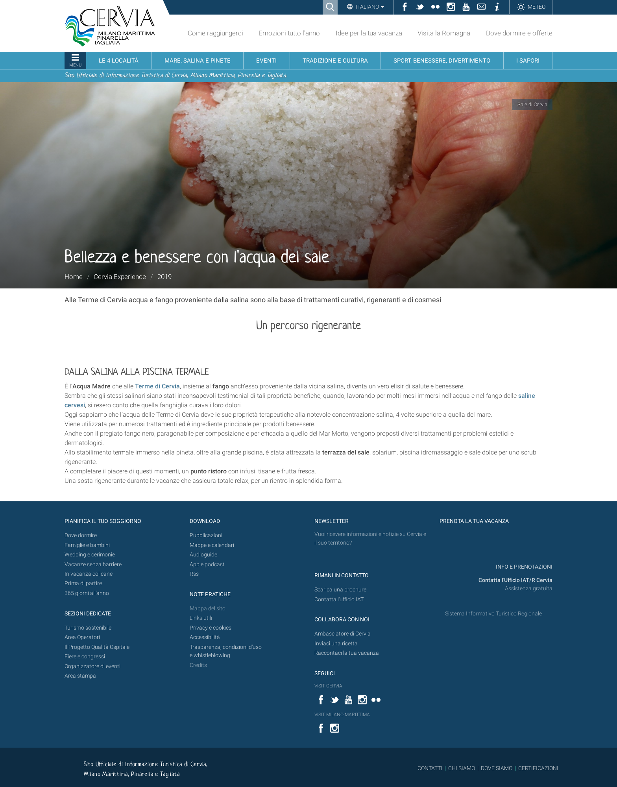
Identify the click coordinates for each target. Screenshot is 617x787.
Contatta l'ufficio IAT (339, 599)
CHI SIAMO (461, 768)
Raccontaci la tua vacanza (346, 653)
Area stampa (80, 675)
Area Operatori (82, 637)
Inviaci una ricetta (336, 643)
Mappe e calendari (212, 545)
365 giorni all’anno (87, 593)
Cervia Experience (120, 277)
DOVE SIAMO (496, 768)
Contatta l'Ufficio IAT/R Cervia (515, 580)
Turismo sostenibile (88, 627)
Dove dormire (81, 535)
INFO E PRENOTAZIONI (523, 566)
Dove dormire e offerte (519, 33)
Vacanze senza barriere (93, 564)
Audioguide (203, 554)
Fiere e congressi (85, 656)
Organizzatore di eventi (92, 666)
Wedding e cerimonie (90, 554)
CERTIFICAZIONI (538, 768)
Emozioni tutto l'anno (289, 33)
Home (74, 277)
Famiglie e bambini (87, 545)
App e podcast (207, 564)
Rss (194, 574)
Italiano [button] (369, 7)
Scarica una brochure (340, 589)
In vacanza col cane (89, 574)
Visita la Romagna (443, 33)
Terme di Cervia (157, 386)
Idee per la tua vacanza (369, 33)
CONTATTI (429, 768)
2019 (164, 277)
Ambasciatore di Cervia (342, 633)
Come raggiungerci (215, 33)
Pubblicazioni (206, 535)
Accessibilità (205, 637)
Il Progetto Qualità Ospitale (97, 647)
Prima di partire (83, 583)
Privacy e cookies (210, 627)
